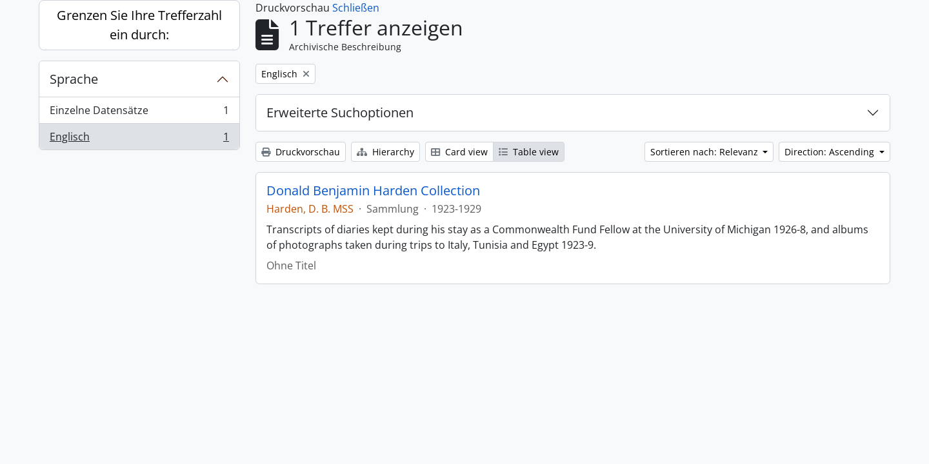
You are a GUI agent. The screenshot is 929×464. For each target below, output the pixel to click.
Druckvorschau (300, 152)
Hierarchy (385, 152)
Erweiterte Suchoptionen (340, 112)
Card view (459, 152)
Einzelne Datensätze (139, 113)
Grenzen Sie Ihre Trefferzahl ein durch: (139, 24)
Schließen (355, 8)
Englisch (139, 139)
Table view (529, 152)
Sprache (74, 79)
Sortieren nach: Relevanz (705, 152)
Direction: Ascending (830, 152)
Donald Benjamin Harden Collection (373, 190)
